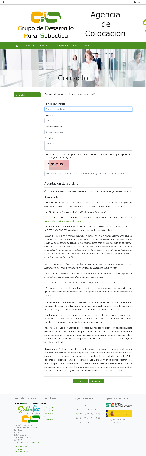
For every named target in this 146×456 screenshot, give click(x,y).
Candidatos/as (51, 410)
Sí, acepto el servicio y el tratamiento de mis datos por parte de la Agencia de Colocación (90, 191)
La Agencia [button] (27, 45)
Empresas (49, 413)
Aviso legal (18, 449)
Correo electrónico (53, 127)
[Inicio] (17, 45)
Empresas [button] (62, 45)
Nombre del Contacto (54, 104)
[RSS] (3, 2)
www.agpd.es (116, 370)
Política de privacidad (22, 447)
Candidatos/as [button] (45, 45)
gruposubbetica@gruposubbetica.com (62, 221)
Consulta (48, 138)
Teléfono (48, 115)
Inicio (46, 404)
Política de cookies (21, 452)
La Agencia (49, 407)
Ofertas (75, 45)
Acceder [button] (138, 2)
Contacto (87, 45)
